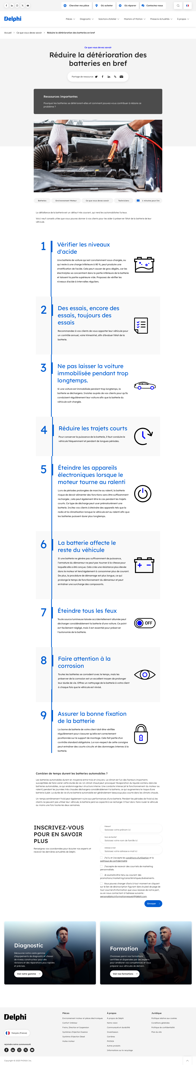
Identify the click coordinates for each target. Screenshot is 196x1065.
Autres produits (113, 1045)
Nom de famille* (111, 837)
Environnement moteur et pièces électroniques (82, 1018)
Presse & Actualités (161, 19)
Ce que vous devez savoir (29, 32)
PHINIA (110, 1041)
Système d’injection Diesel (73, 1036)
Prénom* (108, 826)
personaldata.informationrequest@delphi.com (123, 896)
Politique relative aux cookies (164, 1018)
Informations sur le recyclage (120, 1050)
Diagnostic (87, 19)
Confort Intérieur (69, 1023)
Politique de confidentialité (163, 1027)
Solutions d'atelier (109, 19)
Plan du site (156, 1032)
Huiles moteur (68, 1041)
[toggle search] (178, 5)
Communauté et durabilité (118, 1027)
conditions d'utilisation (137, 857)
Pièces (71, 19)
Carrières (111, 1036)
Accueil (7, 32)
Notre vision (112, 1023)
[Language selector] (187, 5)
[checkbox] (101, 858)
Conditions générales (160, 1023)
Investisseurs (112, 1032)
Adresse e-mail (110, 848)
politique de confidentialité (113, 861)
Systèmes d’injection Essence (75, 1032)
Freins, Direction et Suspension (75, 1027)
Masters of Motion (135, 19)
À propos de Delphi (115, 1018)
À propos (183, 19)
